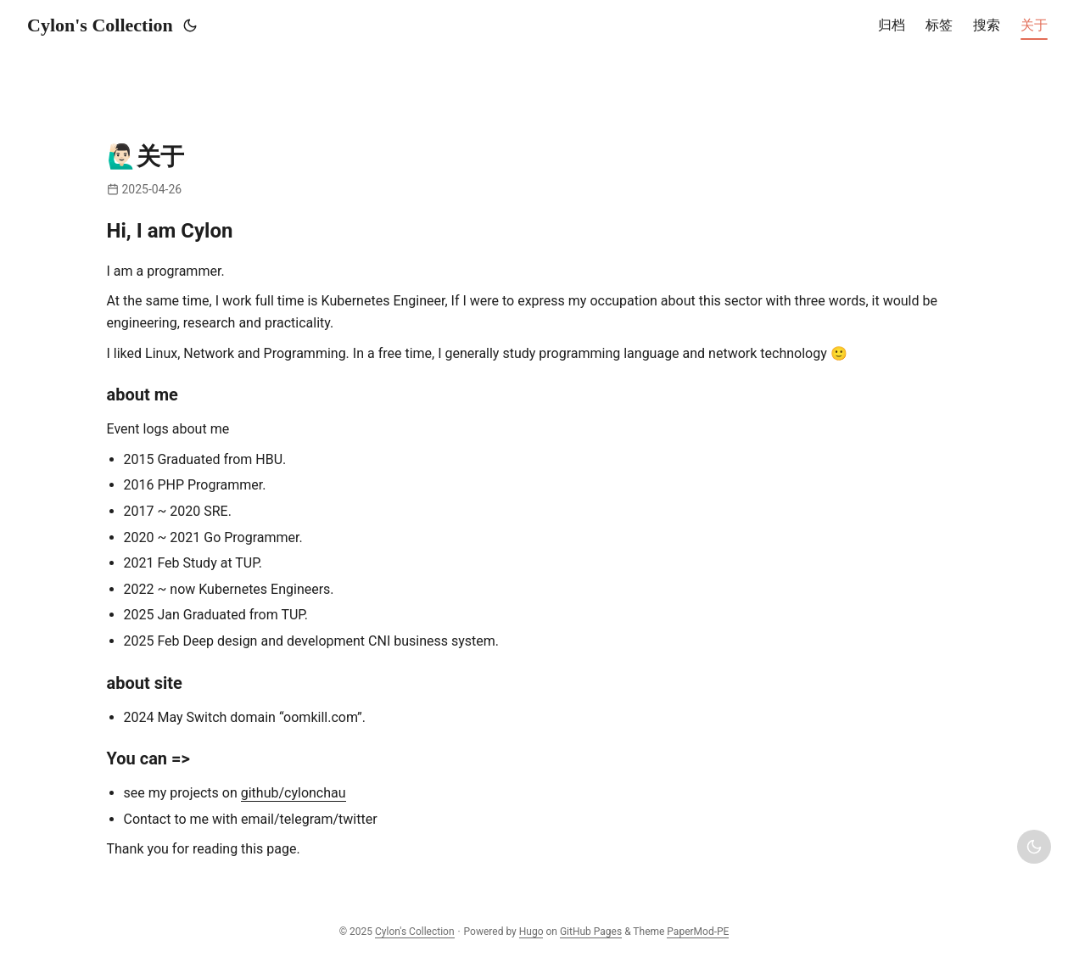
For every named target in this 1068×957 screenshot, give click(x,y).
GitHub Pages (591, 931)
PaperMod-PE (698, 931)
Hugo (531, 931)
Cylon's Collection (100, 25)
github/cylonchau (293, 793)
